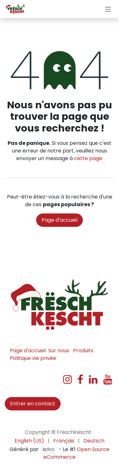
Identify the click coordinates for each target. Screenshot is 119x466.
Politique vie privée (33, 358)
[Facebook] (80, 379)
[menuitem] (29, 441)
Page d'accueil (59, 220)
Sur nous (58, 350)
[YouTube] (107, 379)
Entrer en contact (32, 403)
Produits (83, 350)
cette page (88, 158)
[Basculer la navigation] (108, 9)
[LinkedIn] (93, 379)
